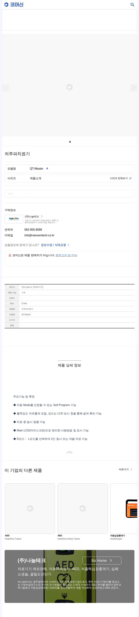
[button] (75, 169)
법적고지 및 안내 (66, 255)
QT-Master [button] (36, 168)
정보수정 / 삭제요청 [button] (53, 244)
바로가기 (38, 287)
